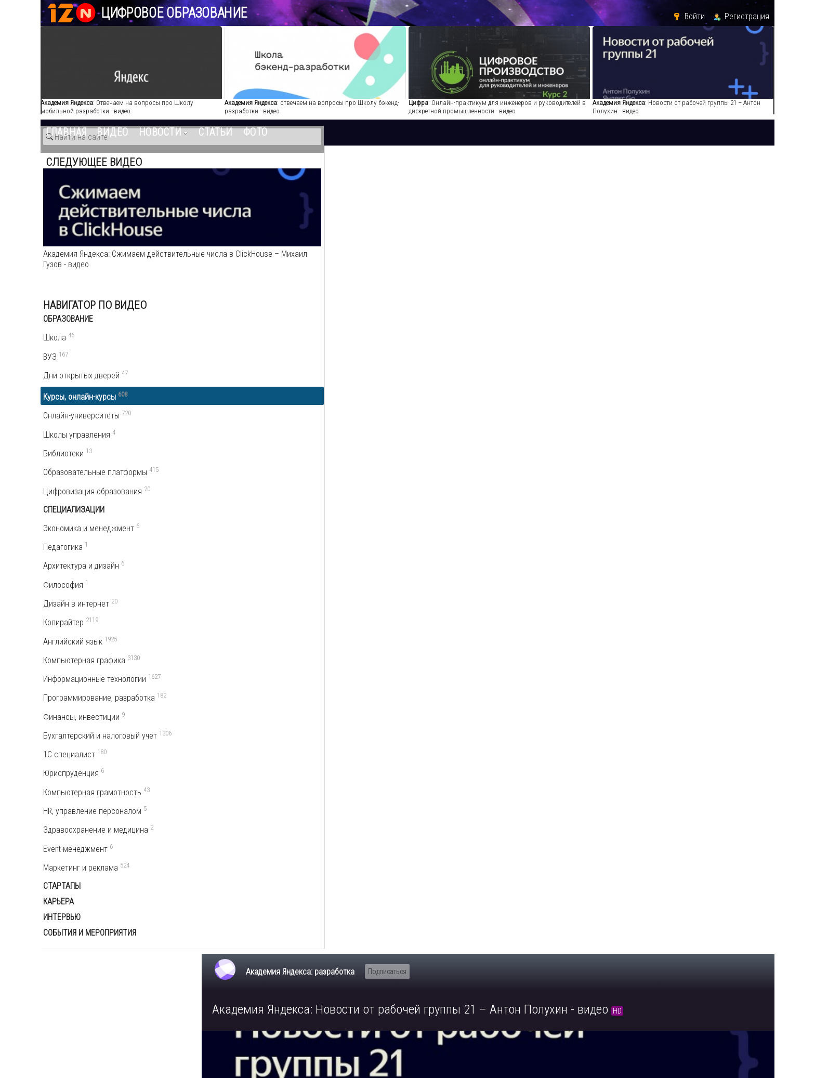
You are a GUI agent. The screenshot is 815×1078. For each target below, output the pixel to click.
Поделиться (298, 540)
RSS (765, 719)
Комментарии (246, 698)
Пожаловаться (372, 540)
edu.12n (88, 996)
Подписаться (387, 168)
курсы (368, 645)
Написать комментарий (262, 717)
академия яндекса (250, 645)
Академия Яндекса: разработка (300, 169)
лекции (342, 645)
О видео (234, 540)
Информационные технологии (693, 594)
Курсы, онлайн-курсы (693, 568)
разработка (306, 645)
